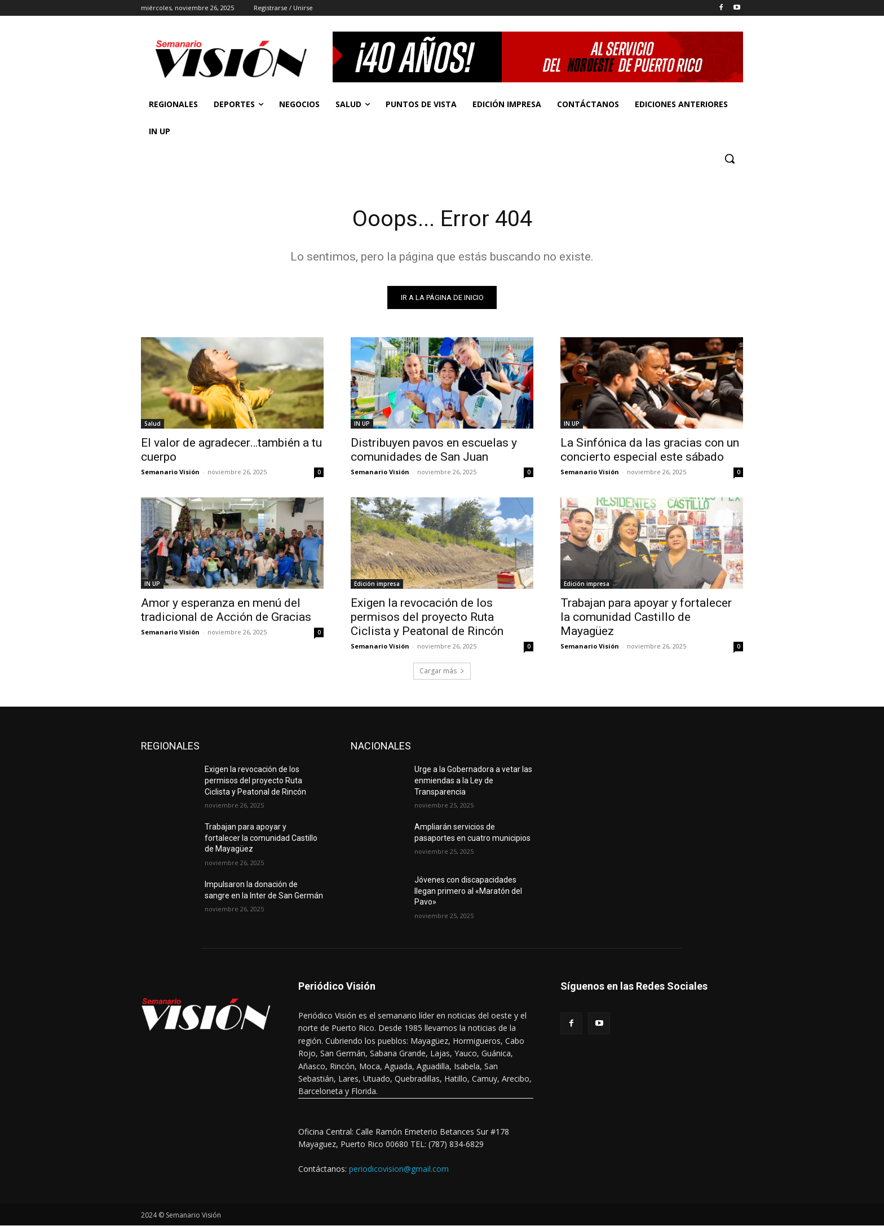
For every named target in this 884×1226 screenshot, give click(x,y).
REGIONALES (170, 746)
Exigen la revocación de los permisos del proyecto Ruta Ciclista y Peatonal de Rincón (427, 617)
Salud (152, 424)
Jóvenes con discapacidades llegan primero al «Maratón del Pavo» (468, 891)
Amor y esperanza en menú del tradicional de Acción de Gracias (226, 610)
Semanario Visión (170, 472)
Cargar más (442, 671)
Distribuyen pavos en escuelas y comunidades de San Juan (434, 450)
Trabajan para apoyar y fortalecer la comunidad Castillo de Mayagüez (646, 617)
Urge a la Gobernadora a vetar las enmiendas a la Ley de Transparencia (473, 780)
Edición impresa (377, 584)
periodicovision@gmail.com (399, 1168)
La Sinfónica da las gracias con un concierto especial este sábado (649, 450)
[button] (729, 158)
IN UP (362, 424)
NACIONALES (381, 746)
